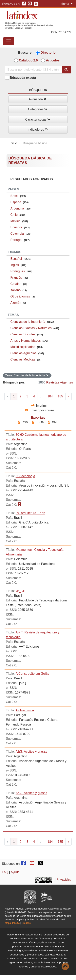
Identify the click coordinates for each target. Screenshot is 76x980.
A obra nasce (25, 710)
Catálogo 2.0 (28, 60)
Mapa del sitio (12, 923)
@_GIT (21, 591)
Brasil (14, 196)
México (15, 221)
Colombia (17, 233)
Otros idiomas (20, 296)
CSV (23, 422)
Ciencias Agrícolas (23, 353)
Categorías (37, 109)
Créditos (26, 923)
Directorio (48, 52)
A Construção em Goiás (32, 673)
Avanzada (37, 99)
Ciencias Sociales (22, 334)
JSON (38, 422)
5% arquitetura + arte (30, 513)
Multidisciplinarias (22, 347)
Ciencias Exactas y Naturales (31, 328)
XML (53, 422)
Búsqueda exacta (23, 77)
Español (16, 258)
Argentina (17, 208)
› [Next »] (68, 396)
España (15, 202)
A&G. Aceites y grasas (31, 751)
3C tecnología (25, 476)
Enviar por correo (39, 410)
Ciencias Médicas (22, 359)
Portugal (16, 240)
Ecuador (16, 227)
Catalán (15, 283)
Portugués (17, 271)
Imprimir (39, 405)
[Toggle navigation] (8, 41)
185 (60, 396)
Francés (16, 277)
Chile (14, 214)
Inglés (14, 265)
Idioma (65, 3)
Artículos (53, 60)
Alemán (15, 302)
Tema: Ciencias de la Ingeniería (26, 375)
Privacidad (63, 879)
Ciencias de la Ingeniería (27, 321)
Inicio (13, 143)
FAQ (5, 872)
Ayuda (15, 872)
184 (50, 396)
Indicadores (38, 129)
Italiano (15, 290)
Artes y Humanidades (25, 340)
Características (37, 119)
